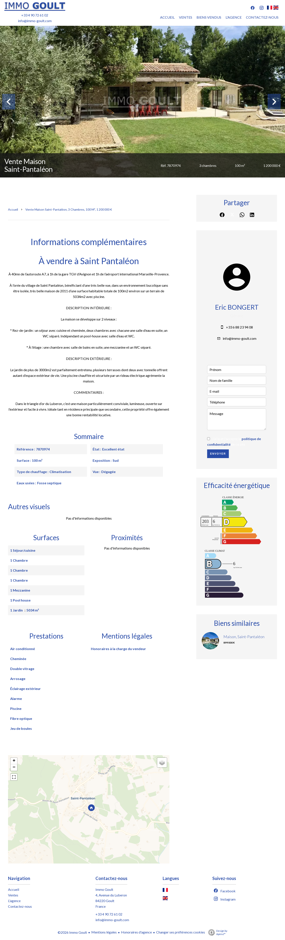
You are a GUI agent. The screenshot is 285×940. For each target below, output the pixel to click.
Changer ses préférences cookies (180, 932)
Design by (216, 932)
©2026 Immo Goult (72, 932)
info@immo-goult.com (35, 21)
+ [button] (14, 761)
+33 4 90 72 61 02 (34, 15)
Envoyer (218, 453)
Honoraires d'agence (136, 932)
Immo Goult (104, 889)
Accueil (13, 209)
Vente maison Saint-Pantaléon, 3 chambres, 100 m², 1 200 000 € (68, 209)
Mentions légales (104, 932)
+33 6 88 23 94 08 (239, 327)
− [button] (14, 767)
